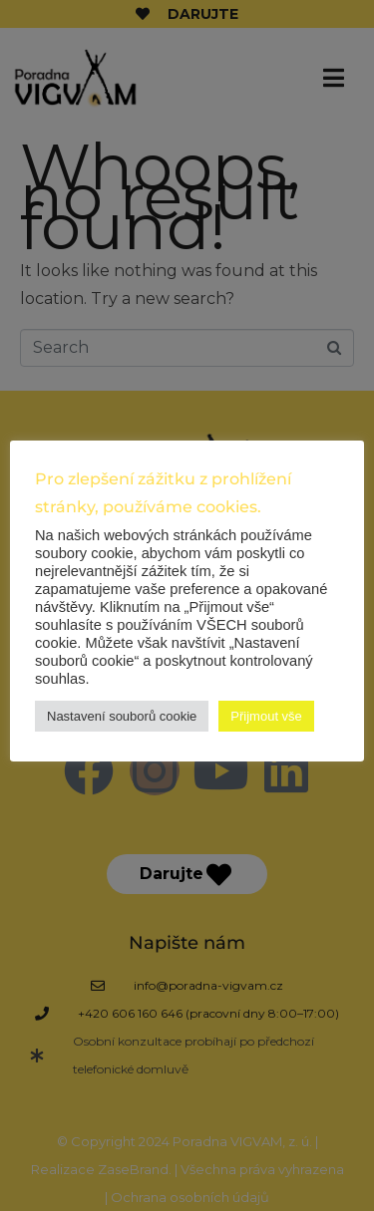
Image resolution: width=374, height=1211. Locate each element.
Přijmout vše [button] (266, 716)
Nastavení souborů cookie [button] (121, 716)
